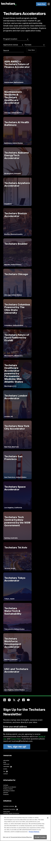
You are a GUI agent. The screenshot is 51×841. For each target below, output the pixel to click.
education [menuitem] (6, 760)
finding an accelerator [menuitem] (9, 787)
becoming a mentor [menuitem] (9, 791)
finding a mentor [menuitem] (8, 789)
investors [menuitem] (6, 794)
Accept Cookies (40, 837)
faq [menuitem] (4, 771)
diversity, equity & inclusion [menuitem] (11, 813)
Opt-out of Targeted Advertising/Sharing (17, 837)
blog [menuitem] (4, 762)
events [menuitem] (5, 769)
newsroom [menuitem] (6, 764)
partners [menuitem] (5, 792)
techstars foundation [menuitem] (9, 809)
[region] (25, 828)
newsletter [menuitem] (6, 766)
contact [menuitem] (5, 774)
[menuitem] (49, 4)
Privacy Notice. (34, 832)
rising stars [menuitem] (6, 811)
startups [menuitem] (5, 785)
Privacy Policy (15, 739)
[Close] (47, 818)
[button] (16, 39)
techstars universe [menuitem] (8, 806)
